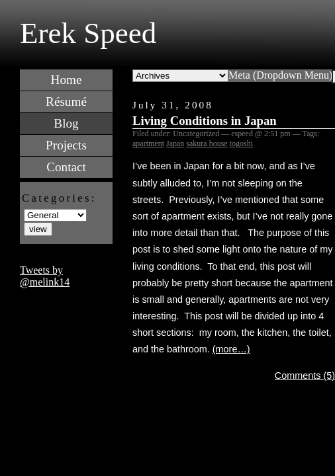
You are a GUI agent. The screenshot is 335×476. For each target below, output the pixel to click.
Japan (175, 143)
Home (66, 80)
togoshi (241, 143)
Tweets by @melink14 (45, 276)
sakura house (206, 143)
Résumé (66, 101)
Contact (66, 167)
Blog (66, 123)
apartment (148, 143)
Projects (66, 145)
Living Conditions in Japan (204, 121)
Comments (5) (305, 375)
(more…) (231, 349)
